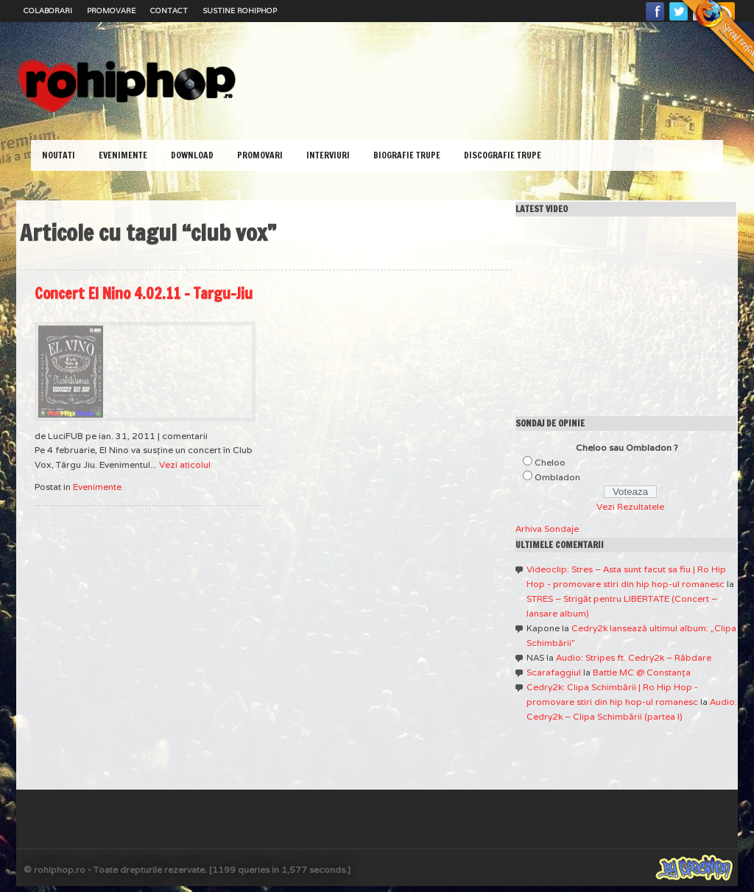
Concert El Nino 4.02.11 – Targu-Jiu (144, 293)
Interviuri (328, 155)
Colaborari (48, 10)
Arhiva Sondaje (547, 528)
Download (192, 155)
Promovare (111, 10)
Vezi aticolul (185, 464)
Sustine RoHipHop (239, 10)
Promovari (260, 155)
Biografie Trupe (406, 155)
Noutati (58, 155)
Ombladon (557, 476)
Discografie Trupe (502, 155)
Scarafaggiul (553, 672)
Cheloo (550, 462)
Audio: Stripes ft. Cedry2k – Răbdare (633, 657)
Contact (169, 10)
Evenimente (123, 155)
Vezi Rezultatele (630, 506)
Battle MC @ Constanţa (642, 672)
